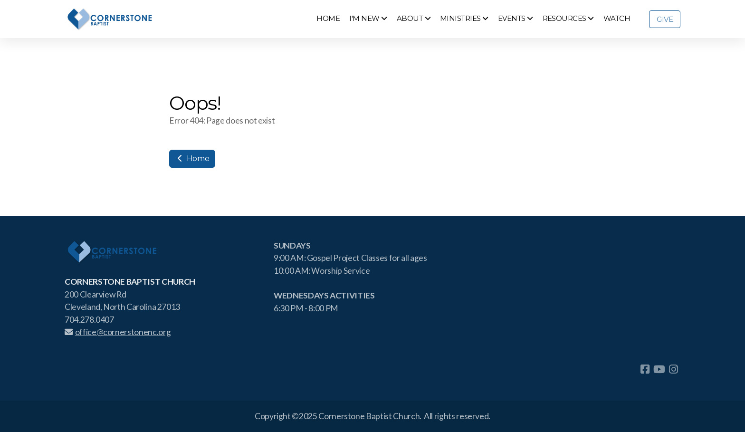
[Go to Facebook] (645, 369)
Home (192, 158)
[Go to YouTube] (659, 369)
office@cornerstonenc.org (118, 332)
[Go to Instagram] (673, 369)
